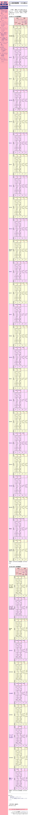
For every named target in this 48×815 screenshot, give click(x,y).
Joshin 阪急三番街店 (26, 21)
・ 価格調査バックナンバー (15, 797)
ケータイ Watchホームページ (18, 809)
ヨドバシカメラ (19, 21)
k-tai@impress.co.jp (24, 811)
